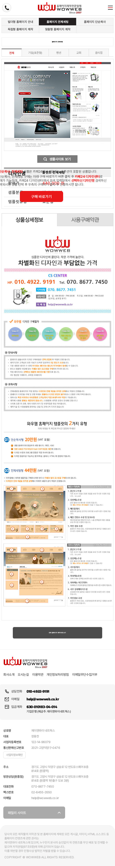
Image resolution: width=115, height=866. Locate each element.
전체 (11, 53)
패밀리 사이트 (31, 815)
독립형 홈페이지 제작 (20, 29)
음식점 (98, 52)
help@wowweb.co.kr (42, 699)
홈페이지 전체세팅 (57, 22)
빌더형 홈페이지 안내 (20, 22)
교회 (78, 52)
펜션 (58, 52)
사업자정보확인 (14, 755)
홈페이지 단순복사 (95, 22)
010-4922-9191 (37, 691)
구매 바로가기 (41, 196)
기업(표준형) (35, 52)
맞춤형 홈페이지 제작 (57, 29)
